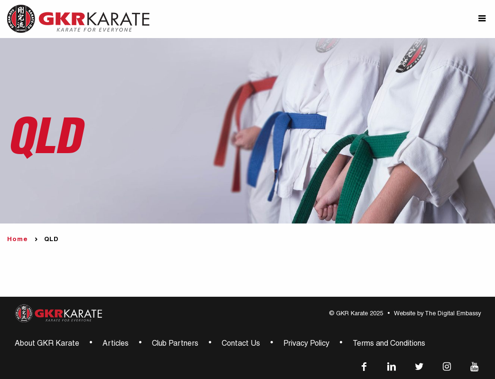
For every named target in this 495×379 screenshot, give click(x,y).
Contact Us (241, 344)
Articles (116, 344)
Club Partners (175, 344)
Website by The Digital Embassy (437, 314)
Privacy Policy (306, 344)
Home (17, 240)
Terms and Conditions (389, 344)
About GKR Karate (47, 344)
